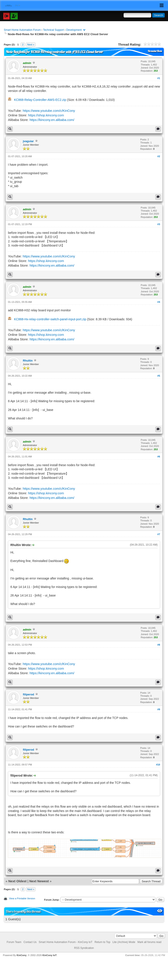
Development (74, 29)
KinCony (21, 955)
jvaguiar (28, 141)
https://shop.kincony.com (46, 115)
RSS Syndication (84, 948)
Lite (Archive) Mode (123, 942)
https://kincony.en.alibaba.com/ (52, 120)
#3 (158, 224)
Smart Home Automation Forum (22, 29)
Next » (30, 44)
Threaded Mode (155, 51)
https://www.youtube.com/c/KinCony (49, 110)
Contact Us (30, 942)
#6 (158, 456)
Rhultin (28, 360)
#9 (158, 709)
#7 (158, 534)
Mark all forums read (149, 942)
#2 (158, 156)
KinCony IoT (49, 955)
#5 (158, 375)
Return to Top (102, 942)
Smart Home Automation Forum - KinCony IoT (65, 942)
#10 (158, 764)
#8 (158, 644)
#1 (158, 78)
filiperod (28, 694)
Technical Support (53, 29)
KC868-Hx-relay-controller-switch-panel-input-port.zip (50, 319)
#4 (158, 302)
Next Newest (39, 881)
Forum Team (14, 942)
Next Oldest (17, 881)
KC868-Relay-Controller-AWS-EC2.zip (40, 100)
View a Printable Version (22, 898)
